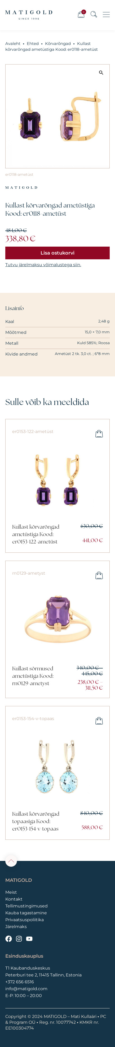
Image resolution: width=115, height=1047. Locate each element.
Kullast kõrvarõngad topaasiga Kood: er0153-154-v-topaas (35, 822)
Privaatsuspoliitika (24, 919)
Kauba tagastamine (26, 912)
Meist (11, 892)
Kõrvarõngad (58, 43)
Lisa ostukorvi (57, 253)
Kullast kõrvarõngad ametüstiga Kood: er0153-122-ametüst (35, 535)
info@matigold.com (26, 988)
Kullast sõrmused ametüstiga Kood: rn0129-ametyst (32, 676)
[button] (101, 72)
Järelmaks (16, 926)
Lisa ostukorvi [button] (99, 433)
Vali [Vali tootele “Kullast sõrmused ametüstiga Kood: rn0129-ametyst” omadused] (99, 575)
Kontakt (14, 899)
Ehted (33, 43)
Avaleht (12, 43)
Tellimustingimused (26, 905)
